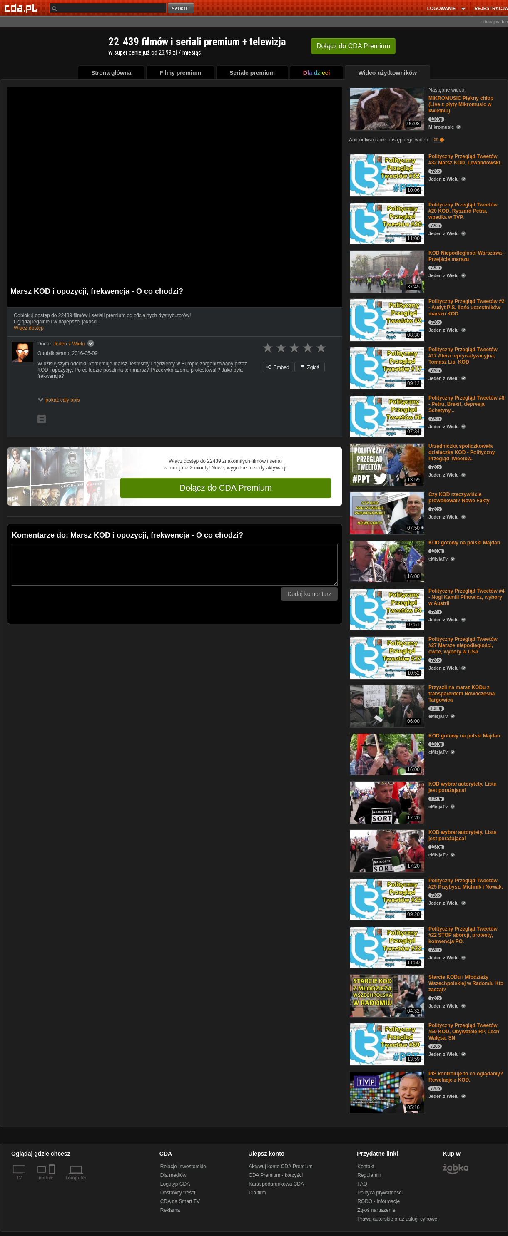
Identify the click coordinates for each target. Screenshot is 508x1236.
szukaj (181, 8)
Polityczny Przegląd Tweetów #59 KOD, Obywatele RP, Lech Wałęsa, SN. (463, 1032)
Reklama (170, 1210)
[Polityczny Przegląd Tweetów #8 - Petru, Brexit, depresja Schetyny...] (386, 416)
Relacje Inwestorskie (183, 1166)
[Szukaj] (108, 8)
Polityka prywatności (380, 1193)
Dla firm (257, 1193)
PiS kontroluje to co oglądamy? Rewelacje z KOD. (465, 1077)
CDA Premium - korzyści (276, 1175)
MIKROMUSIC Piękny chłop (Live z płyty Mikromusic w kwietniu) (460, 104)
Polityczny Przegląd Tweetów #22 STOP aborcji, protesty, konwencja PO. (463, 935)
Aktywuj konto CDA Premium (280, 1166)
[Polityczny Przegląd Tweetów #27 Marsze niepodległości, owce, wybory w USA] (386, 657)
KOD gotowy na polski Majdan (464, 543)
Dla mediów (173, 1175)
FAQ (362, 1184)
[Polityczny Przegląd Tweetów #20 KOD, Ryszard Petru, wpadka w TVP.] (386, 223)
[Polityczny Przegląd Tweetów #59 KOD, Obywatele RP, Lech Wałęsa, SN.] (386, 1044)
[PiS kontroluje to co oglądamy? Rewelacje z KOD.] (386, 1092)
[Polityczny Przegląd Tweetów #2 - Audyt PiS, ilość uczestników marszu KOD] (386, 319)
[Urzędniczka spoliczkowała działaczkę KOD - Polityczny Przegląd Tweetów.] (386, 464)
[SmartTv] (53, 1183)
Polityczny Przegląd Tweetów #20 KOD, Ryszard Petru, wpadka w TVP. (463, 211)
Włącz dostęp (29, 328)
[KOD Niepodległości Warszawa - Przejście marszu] (386, 271)
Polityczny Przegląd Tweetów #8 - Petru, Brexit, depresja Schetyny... (466, 404)
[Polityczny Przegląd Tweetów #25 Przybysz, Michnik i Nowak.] (386, 899)
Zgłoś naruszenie (376, 1210)
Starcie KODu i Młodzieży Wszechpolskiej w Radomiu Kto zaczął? (465, 983)
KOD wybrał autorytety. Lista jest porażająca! (462, 787)
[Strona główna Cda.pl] (22, 8)
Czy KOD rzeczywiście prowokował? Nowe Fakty (459, 497)
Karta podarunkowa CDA (276, 1184)
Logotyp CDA (175, 1184)
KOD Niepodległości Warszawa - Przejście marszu (466, 256)
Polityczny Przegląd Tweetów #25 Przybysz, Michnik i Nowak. (465, 884)
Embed (277, 367)
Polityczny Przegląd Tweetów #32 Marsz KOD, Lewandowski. (464, 160)
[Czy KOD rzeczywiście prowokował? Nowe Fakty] (386, 512)
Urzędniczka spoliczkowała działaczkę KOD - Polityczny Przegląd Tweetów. (461, 452)
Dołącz (353, 46)
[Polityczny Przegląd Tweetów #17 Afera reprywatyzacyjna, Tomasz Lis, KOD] (386, 368)
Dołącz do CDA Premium (225, 487)
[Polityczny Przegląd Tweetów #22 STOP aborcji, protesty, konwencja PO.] (386, 947)
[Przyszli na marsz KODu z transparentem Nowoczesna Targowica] (386, 706)
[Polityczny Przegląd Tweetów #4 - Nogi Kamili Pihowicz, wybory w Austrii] (386, 609)
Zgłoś (309, 367)
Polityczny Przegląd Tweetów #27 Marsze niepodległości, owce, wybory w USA (463, 645)
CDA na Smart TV (180, 1201)
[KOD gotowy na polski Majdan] (386, 561)
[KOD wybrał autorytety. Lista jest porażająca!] (386, 802)
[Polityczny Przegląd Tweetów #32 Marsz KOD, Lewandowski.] (386, 175)
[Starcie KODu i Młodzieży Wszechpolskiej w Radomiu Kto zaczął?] (386, 995)
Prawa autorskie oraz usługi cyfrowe (397, 1219)
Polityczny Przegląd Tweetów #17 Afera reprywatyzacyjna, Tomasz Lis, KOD (463, 356)
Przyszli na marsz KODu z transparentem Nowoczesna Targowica (461, 694)
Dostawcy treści (177, 1193)
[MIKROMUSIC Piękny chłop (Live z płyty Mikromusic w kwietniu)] (386, 108)
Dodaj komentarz (309, 594)
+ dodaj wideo (494, 21)
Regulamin (369, 1175)
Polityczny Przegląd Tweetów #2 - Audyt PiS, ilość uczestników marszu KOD (466, 307)
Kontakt (365, 1166)
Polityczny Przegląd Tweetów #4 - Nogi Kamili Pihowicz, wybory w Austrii (466, 597)
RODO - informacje (378, 1201)
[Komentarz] (175, 565)
